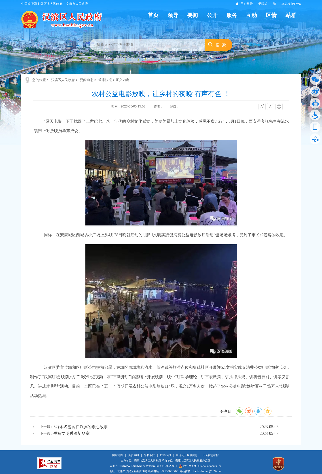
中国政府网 (29, 4)
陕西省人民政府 (51, 4)
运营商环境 (166, 57)
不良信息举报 (211, 455)
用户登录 (246, 4)
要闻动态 (86, 80)
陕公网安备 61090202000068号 (200, 466)
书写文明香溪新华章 (71, 433)
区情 (271, 15)
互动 (251, 15)
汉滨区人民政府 (63, 80)
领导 (172, 15)
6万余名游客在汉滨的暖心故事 (80, 427)
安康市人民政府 (77, 4)
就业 (210, 57)
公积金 (196, 57)
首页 (153, 15)
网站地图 (117, 455)
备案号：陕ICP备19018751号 (127, 466)
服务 (232, 15)
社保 (183, 57)
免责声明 (133, 455)
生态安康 (145, 57)
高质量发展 (125, 57)
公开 (212, 15)
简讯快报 (105, 80)
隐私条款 (149, 455)
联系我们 (165, 455)
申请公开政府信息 (186, 455)
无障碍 (263, 4)
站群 (291, 15)
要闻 (192, 15)
